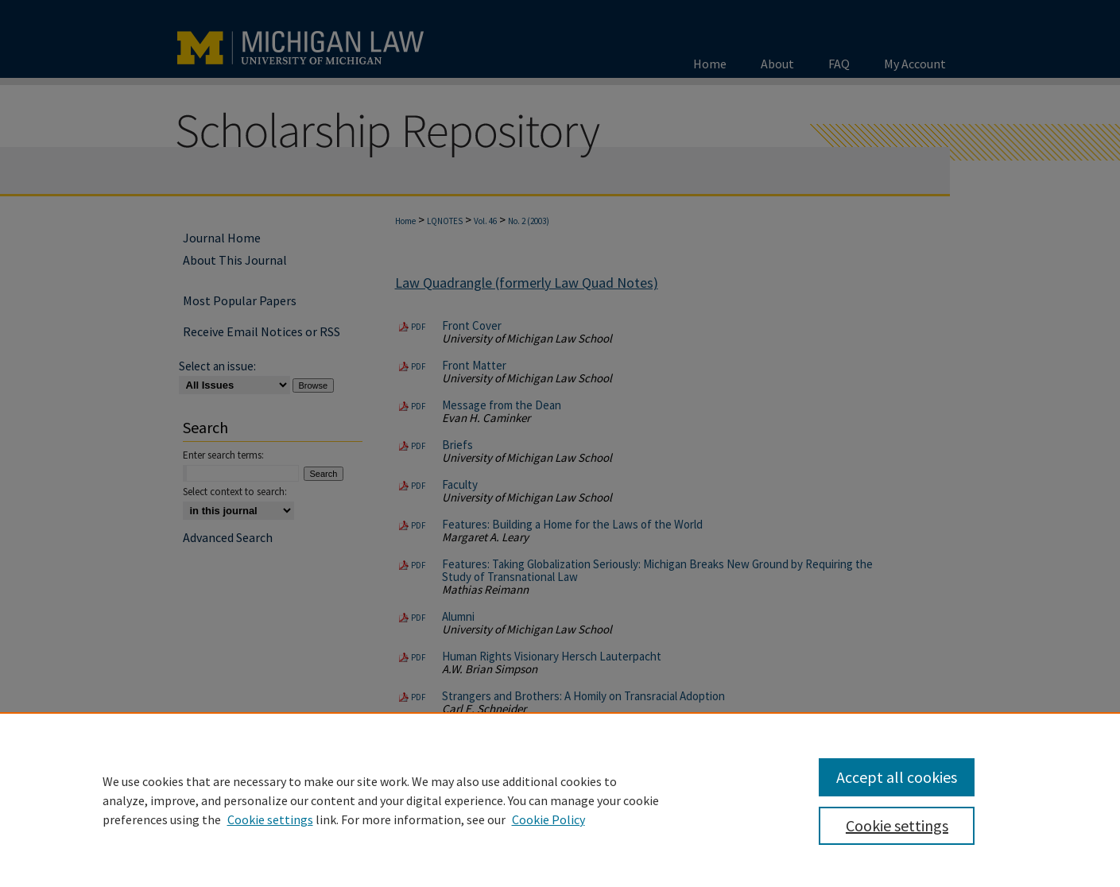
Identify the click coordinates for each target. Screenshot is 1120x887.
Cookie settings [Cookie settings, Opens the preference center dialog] (897, 825)
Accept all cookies (896, 777)
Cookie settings (270, 819)
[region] (560, 799)
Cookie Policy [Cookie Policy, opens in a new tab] (548, 819)
